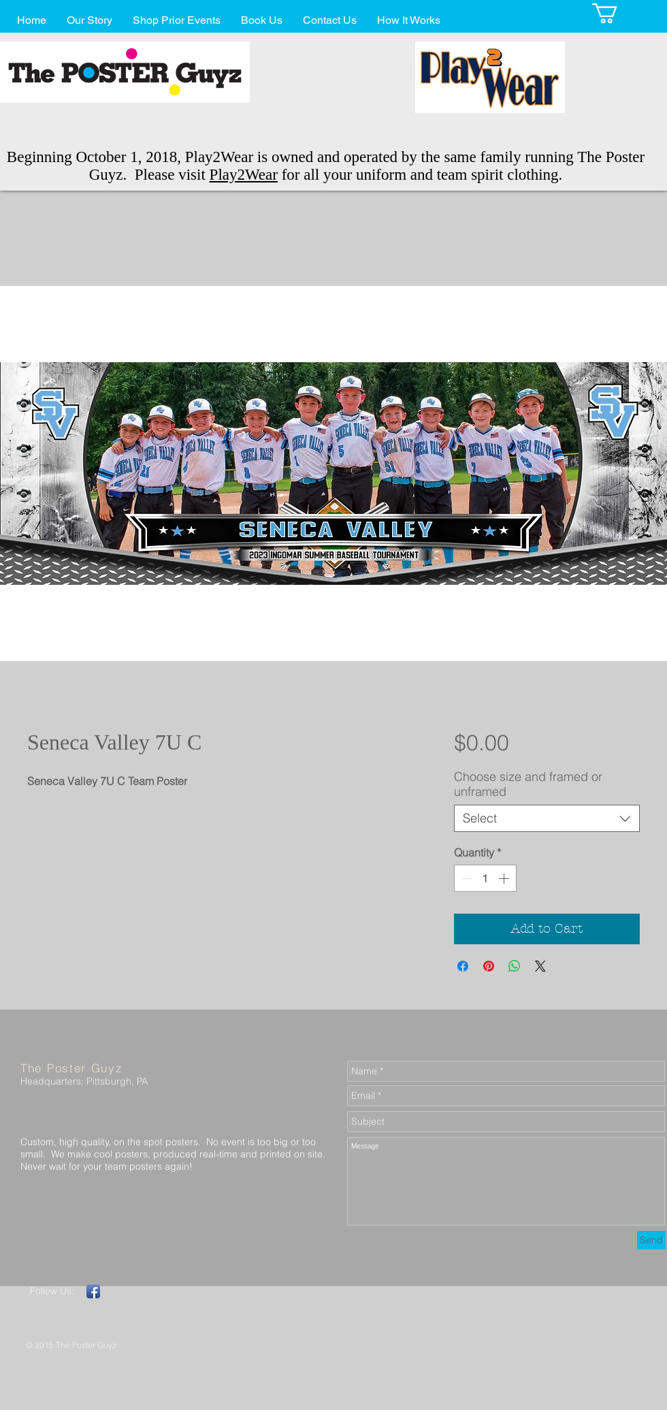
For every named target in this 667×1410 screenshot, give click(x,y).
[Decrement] (465, 878)
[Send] (651, 1240)
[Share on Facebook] (463, 966)
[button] (616, 13)
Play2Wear (244, 174)
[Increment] (505, 878)
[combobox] (547, 818)
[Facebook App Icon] (93, 1291)
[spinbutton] (485, 878)
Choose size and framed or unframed (528, 784)
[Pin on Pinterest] (489, 966)
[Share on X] (540, 966)
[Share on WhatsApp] (514, 966)
